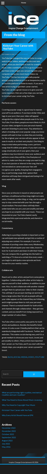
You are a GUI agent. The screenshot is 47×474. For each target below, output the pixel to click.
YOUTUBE (39, 357)
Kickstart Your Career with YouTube (18, 47)
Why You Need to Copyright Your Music (18, 405)
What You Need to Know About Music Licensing (22, 400)
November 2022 (9, 431)
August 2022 (7, 440)
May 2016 (6, 447)
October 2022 (8, 434)
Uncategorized (22, 54)
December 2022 (9, 428)
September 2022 (9, 437)
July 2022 (6, 444)
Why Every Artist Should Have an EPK (17, 415)
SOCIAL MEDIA (20, 357)
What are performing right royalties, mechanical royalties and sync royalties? (22, 393)
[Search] (34, 374)
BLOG (10, 357)
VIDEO (31, 357)
